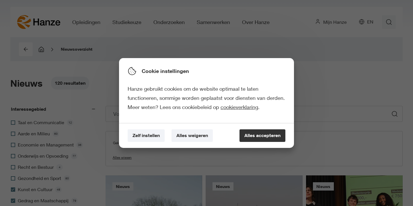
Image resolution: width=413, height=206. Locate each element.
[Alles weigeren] (192, 135)
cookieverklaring (239, 107)
